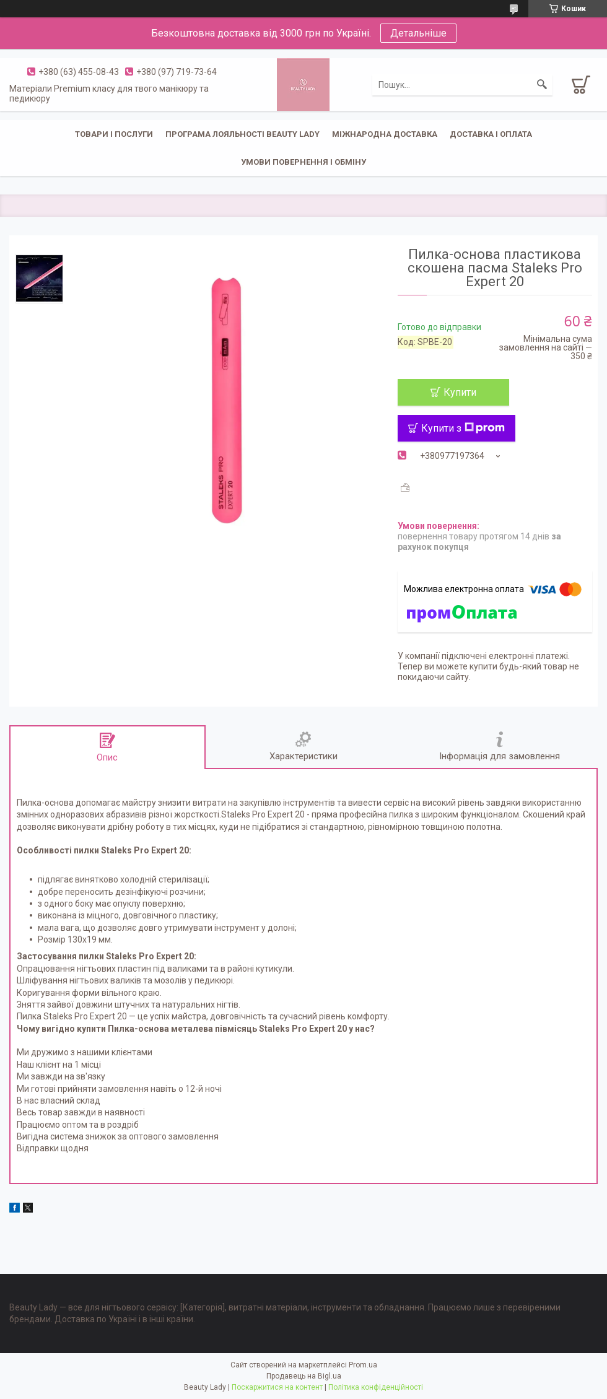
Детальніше (418, 33)
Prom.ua (363, 1365)
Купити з (463, 428)
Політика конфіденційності (375, 1387)
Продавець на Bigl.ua (303, 1376)
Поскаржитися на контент (277, 1387)
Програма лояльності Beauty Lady (242, 134)
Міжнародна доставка (384, 134)
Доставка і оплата (491, 134)
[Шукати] (542, 85)
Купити (459, 392)
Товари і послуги (114, 134)
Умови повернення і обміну (303, 162)
